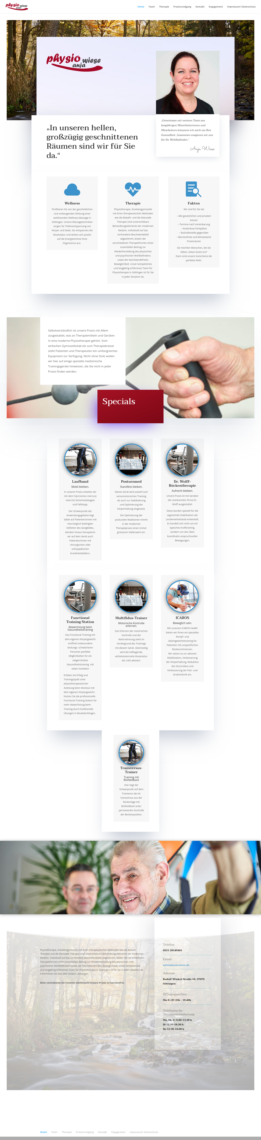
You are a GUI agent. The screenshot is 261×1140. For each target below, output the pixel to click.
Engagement (216, 7)
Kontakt (200, 7)
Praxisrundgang (182, 7)
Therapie (164, 7)
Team (151, 7)
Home (140, 7)
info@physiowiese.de (176, 965)
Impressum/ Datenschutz (241, 7)
